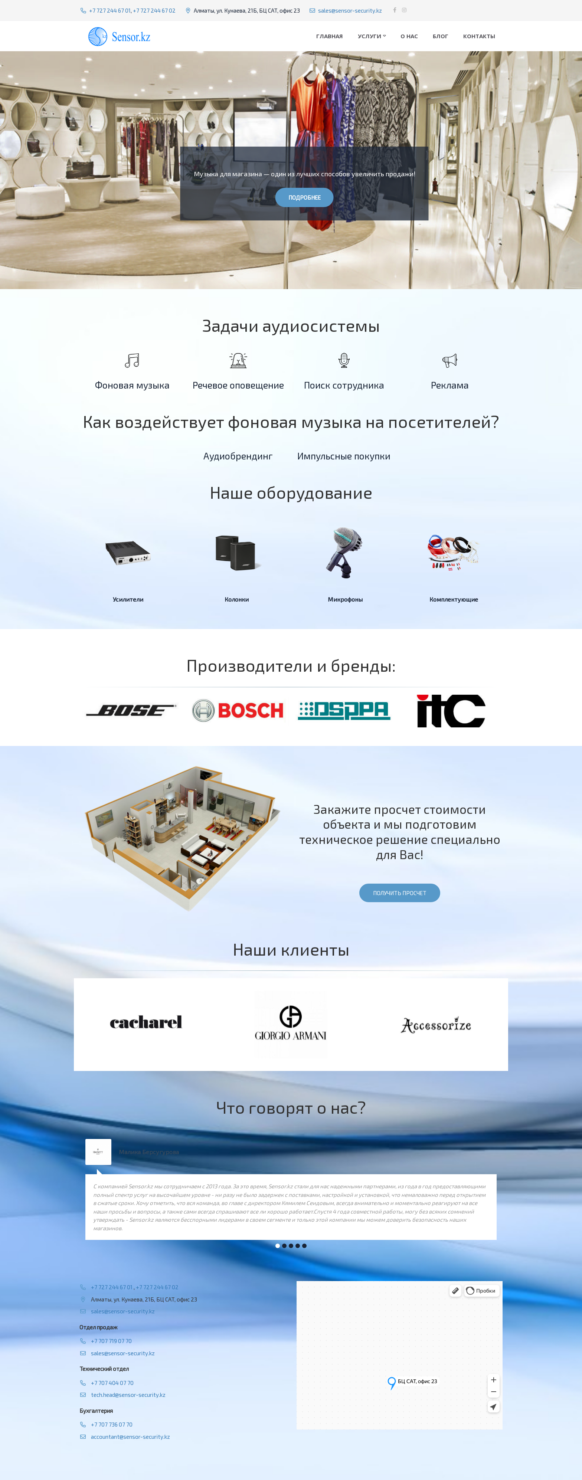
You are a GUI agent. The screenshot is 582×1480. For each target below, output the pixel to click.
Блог (440, 36)
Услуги (369, 36)
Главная (329, 36)
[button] (277, 1246)
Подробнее (304, 197)
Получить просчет (399, 893)
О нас (409, 36)
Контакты (479, 36)
